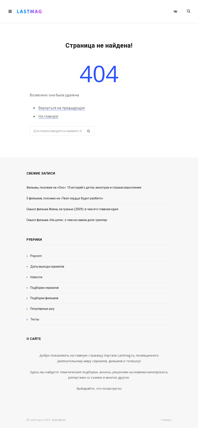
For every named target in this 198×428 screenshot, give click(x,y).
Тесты (34, 319)
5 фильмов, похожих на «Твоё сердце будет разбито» (64, 198)
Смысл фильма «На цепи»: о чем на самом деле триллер (66, 220)
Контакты (58, 420)
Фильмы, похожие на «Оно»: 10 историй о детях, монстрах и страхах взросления (83, 187)
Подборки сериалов (44, 287)
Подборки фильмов (44, 298)
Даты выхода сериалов (47, 266)
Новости (36, 277)
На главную (48, 116)
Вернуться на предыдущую (61, 107)
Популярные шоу (42, 308)
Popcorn (36, 256)
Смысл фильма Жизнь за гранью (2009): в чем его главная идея (72, 209)
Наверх (165, 420)
